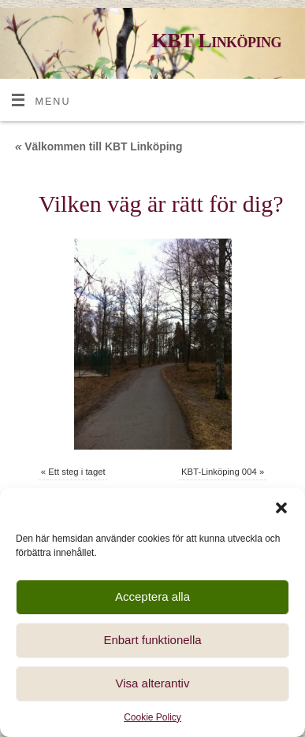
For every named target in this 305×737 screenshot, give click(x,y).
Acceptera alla (152, 596)
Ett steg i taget (76, 471)
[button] (281, 508)
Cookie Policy (152, 717)
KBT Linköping (216, 40)
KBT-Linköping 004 (219, 471)
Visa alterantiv (153, 683)
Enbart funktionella (152, 639)
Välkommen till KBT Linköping (99, 146)
